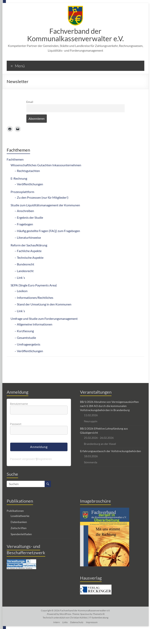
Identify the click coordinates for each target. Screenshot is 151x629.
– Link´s (20, 277)
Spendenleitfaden (21, 534)
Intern (56, 622)
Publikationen (15, 510)
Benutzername (19, 403)
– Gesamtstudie (25, 337)
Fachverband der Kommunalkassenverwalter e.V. (75, 35)
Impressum (92, 622)
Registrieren (44, 459)
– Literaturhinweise (28, 237)
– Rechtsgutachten (27, 171)
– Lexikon (21, 291)
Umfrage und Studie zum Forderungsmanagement (44, 318)
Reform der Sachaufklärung (29, 245)
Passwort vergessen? (23, 459)
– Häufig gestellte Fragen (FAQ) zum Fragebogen (47, 231)
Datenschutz (76, 622)
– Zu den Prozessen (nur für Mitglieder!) (41, 197)
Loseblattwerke (20, 515)
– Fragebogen (24, 224)
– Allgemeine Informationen (33, 324)
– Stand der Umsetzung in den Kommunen (43, 304)
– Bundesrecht (24, 264)
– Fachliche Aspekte (28, 251)
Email (29, 101)
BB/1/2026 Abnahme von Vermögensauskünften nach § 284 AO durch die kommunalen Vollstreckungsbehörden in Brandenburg (109, 406)
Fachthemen (15, 159)
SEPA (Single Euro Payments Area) (34, 285)
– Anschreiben (24, 211)
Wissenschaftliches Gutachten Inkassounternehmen (46, 165)
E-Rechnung (19, 178)
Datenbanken (19, 522)
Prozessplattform (22, 192)
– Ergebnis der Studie (29, 217)
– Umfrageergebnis (27, 344)
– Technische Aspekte (29, 257)
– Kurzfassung (24, 331)
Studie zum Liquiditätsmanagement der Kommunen (45, 205)
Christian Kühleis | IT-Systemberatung (89, 617)
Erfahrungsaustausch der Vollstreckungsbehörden (110, 451)
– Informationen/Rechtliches (34, 297)
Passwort (15, 424)
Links (65, 622)
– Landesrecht (24, 271)
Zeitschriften (19, 528)
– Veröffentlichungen (29, 184)
